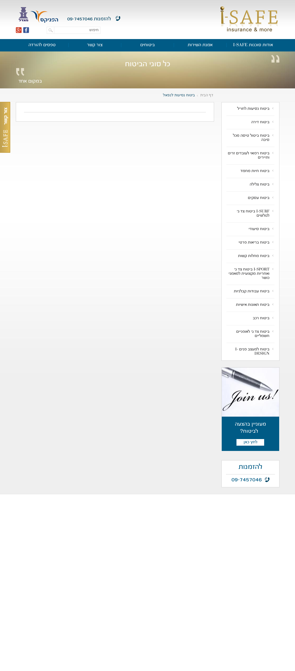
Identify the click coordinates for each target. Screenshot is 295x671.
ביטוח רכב (261, 318)
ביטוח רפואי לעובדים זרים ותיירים (248, 155)
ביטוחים (147, 45)
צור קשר (95, 45)
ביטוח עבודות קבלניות (251, 291)
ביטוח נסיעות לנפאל (179, 95)
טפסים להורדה (42, 45)
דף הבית (207, 95)
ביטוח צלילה (259, 185)
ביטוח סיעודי (259, 229)
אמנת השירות (200, 45)
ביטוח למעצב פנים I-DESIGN (252, 352)
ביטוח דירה (260, 122)
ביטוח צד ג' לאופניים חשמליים (252, 334)
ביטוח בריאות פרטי (254, 243)
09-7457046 (80, 19)
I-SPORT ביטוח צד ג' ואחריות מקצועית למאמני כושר (249, 274)
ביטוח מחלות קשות (253, 256)
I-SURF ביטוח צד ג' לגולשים (253, 214)
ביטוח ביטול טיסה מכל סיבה (251, 138)
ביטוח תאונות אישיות (252, 305)
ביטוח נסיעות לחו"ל (253, 109)
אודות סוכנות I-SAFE (253, 45)
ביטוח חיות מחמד (254, 171)
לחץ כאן (250, 442)
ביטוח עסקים (258, 198)
